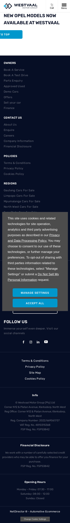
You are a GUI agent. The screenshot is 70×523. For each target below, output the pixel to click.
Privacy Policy (13, 168)
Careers (9, 135)
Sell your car (12, 102)
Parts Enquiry (13, 80)
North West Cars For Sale (21, 206)
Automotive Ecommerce (45, 511)
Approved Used (14, 86)
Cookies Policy (14, 174)
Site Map (35, 372)
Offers (8, 97)
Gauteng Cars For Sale (19, 190)
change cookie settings (35, 519)
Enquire (9, 130)
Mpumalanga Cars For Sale (22, 201)
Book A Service (14, 70)
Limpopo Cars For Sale (19, 195)
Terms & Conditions (17, 163)
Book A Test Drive (16, 75)
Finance (9, 108)
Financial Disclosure (18, 146)
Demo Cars (11, 91)
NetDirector (17, 511)
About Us (10, 124)
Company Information (19, 141)
